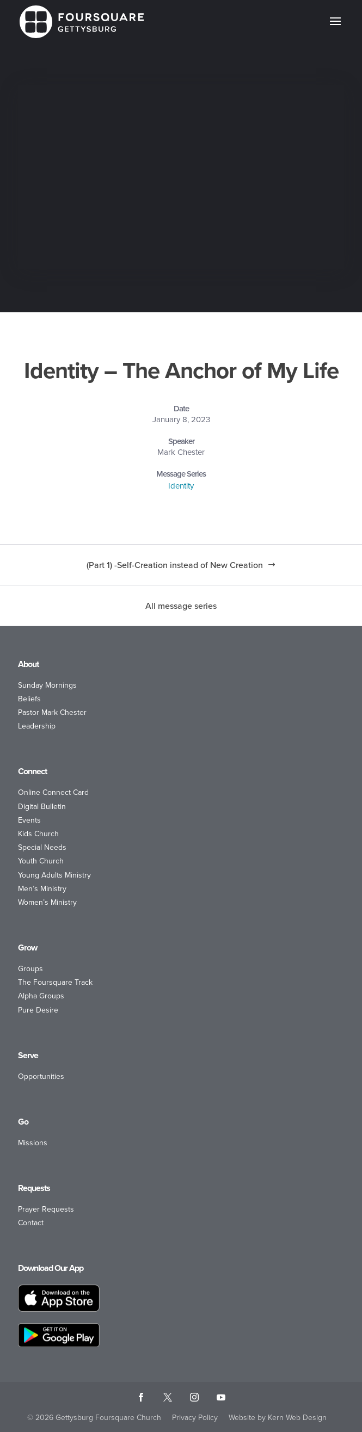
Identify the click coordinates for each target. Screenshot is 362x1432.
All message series (181, 606)
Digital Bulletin (42, 806)
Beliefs (29, 699)
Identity (181, 486)
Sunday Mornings (47, 685)
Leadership (37, 726)
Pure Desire (38, 1010)
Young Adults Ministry (54, 875)
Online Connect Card (53, 792)
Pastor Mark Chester (52, 712)
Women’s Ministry (47, 902)
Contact (31, 1223)
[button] (335, 28)
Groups (30, 968)
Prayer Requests (46, 1209)
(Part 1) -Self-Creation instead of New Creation (175, 565)
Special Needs (42, 847)
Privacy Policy (195, 1417)
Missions (32, 1143)
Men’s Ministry (42, 888)
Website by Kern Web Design (278, 1417)
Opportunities (41, 1076)
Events (29, 820)
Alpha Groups (41, 996)
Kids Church (38, 834)
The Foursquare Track (55, 982)
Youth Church (41, 861)
